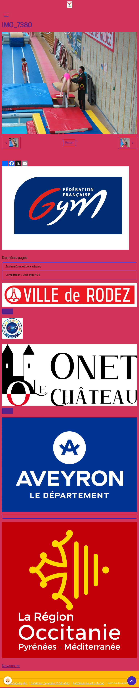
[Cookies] (8, 680)
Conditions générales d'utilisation (50, 683)
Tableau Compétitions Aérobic (23, 266)
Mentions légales (17, 683)
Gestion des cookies (119, 683)
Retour (69, 142)
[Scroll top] (131, 680)
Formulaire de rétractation (88, 683)
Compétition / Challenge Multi (23, 274)
